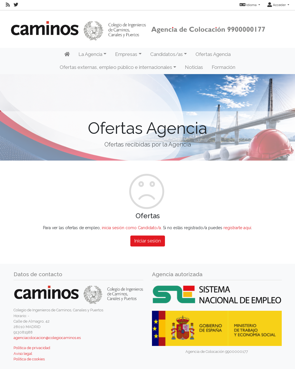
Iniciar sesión (147, 241)
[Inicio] (67, 54)
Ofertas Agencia (213, 54)
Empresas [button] (126, 54)
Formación (223, 67)
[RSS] (8, 5)
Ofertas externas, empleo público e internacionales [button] (116, 67)
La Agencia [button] (90, 54)
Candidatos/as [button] (166, 54)
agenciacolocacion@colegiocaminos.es (47, 338)
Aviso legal (23, 353)
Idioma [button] (249, 5)
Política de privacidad (32, 348)
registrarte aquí (237, 227)
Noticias (194, 67)
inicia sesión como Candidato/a (131, 227)
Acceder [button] (277, 5)
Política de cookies (29, 359)
